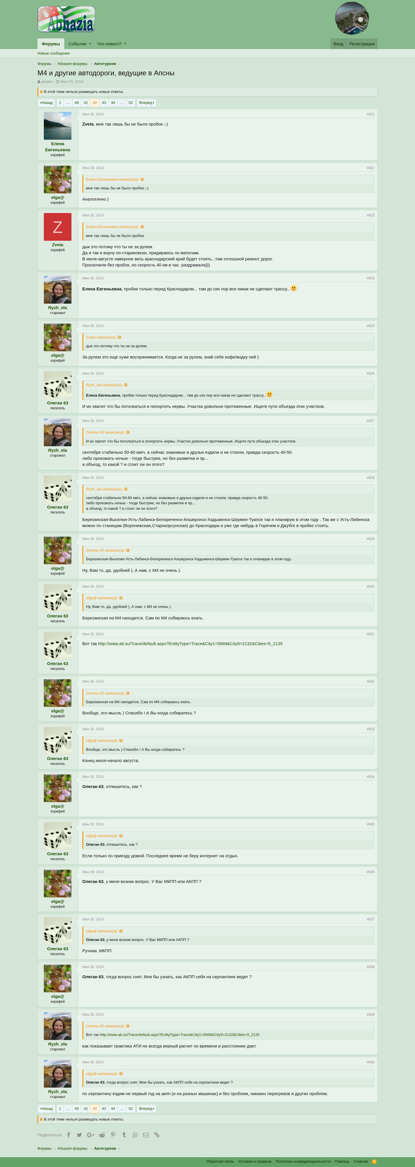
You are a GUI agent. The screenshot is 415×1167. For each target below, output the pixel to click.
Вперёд (145, 102)
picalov (47, 81)
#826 (370, 373)
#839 (370, 1015)
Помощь (342, 1161)
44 (113, 102)
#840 (370, 1062)
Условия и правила (254, 1161)
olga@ (57, 197)
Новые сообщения (53, 53)
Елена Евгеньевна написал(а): (112, 179)
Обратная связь (220, 1161)
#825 (370, 326)
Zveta (57, 244)
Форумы (51, 43)
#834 (370, 777)
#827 (370, 421)
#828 (370, 478)
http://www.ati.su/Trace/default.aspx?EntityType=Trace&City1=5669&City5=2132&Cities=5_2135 (190, 643)
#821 (370, 114)
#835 (370, 824)
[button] (90, 43)
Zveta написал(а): (101, 337)
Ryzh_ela (57, 307)
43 (104, 102)
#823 (370, 215)
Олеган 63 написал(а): (105, 432)
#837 (370, 919)
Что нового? (109, 43)
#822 (370, 168)
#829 (370, 539)
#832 (370, 681)
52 (131, 102)
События (77, 43)
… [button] (68, 102)
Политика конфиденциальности (303, 1161)
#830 (370, 587)
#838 (370, 967)
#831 (370, 634)
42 (95, 102)
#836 (370, 872)
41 (86, 102)
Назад (47, 102)
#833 (370, 729)
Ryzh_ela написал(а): (104, 385)
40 (77, 102)
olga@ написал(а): (102, 598)
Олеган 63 (58, 402)
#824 (370, 278)
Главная (361, 1161)
